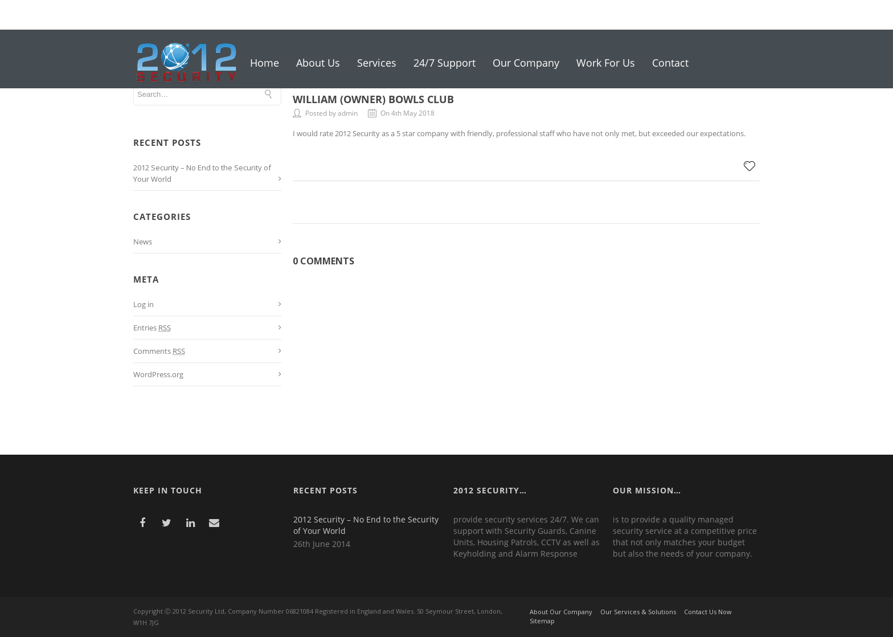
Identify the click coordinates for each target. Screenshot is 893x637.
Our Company (526, 63)
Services (376, 63)
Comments (159, 351)
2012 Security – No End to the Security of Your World (366, 525)
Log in (143, 304)
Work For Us (605, 63)
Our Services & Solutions (638, 611)
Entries (152, 327)
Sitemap (542, 620)
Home (264, 63)
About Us (318, 63)
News (142, 241)
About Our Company (561, 611)
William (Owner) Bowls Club (373, 99)
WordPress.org (158, 374)
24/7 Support (444, 63)
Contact (670, 63)
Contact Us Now (708, 611)
